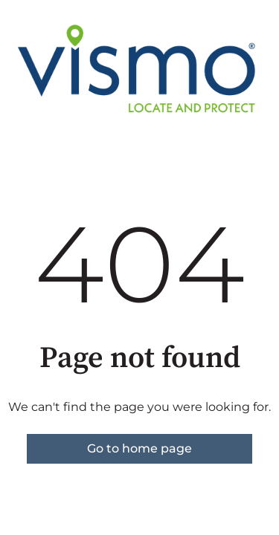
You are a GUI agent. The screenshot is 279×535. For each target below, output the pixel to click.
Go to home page (139, 448)
